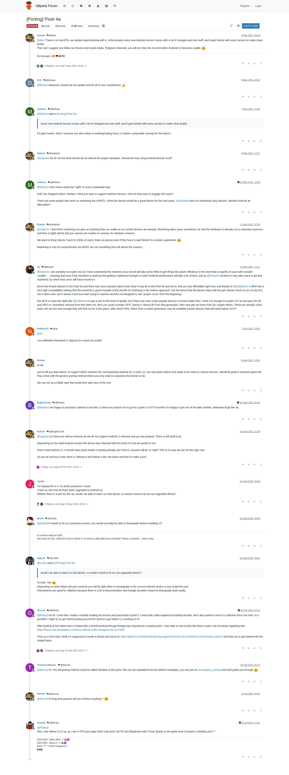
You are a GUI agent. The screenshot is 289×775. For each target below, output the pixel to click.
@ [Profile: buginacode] (45, 436)
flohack (41, 35)
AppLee (41, 558)
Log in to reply (251, 26)
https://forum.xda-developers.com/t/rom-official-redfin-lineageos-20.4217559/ (80, 629)
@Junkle (51, 518)
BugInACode (44, 402)
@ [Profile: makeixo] (43, 158)
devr (39, 80)
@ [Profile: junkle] (41, 523)
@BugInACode (55, 431)
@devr (51, 35)
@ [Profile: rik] (39, 333)
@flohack (49, 80)
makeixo (41, 109)
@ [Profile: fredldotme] (240, 286)
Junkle (40, 481)
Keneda (41, 722)
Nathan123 (42, 328)
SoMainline (182, 200)
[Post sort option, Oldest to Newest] (231, 25)
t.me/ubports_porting (209, 669)
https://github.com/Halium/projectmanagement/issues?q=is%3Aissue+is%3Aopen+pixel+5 (172, 636)
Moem (40, 518)
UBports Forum (47, 6)
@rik (54, 329)
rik (38, 267)
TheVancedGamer (46, 665)
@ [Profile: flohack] (42, 85)
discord (41, 610)
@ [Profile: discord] (42, 669)
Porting (32, 26)
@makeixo (53, 153)
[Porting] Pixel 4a (66, 113)
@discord (64, 665)
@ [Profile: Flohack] (213, 275)
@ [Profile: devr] (41, 40)
